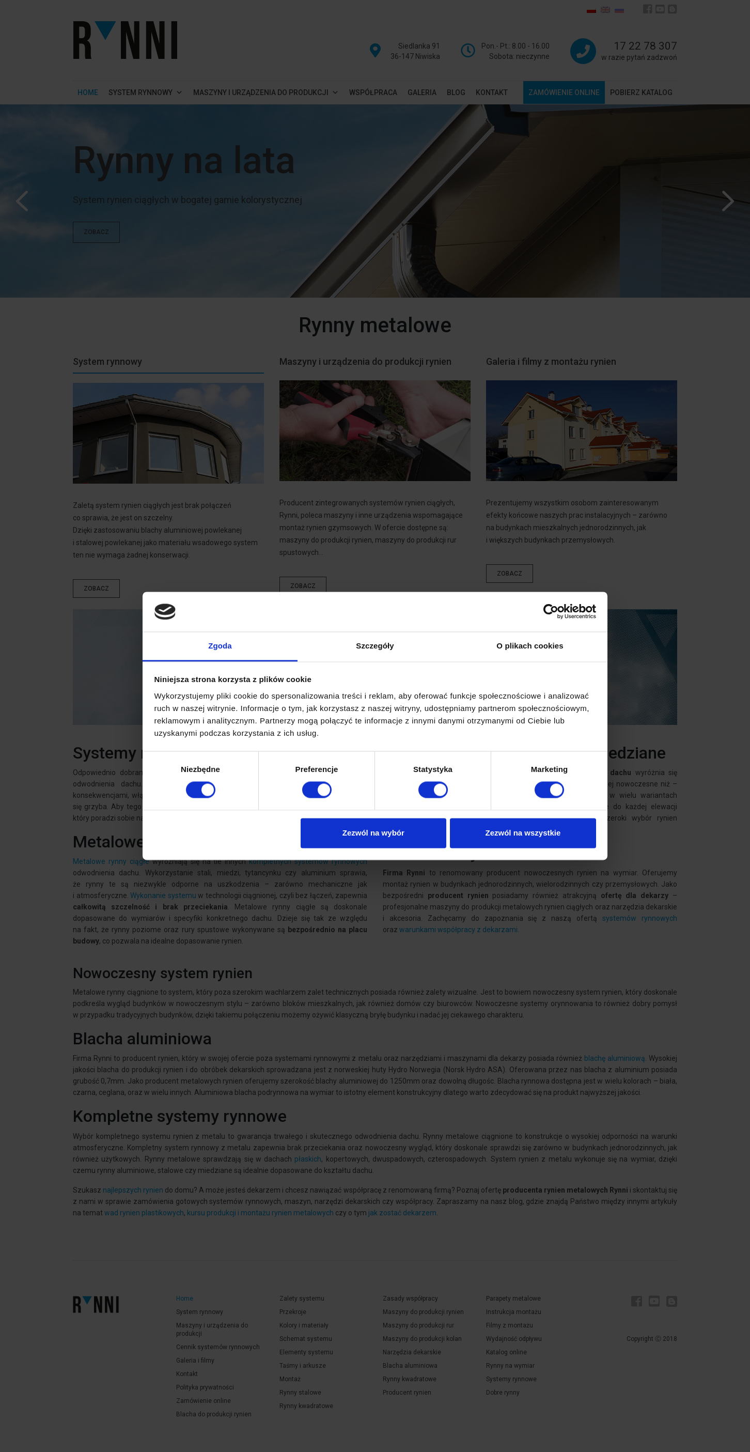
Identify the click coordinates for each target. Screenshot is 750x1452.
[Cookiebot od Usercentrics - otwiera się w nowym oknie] (551, 612)
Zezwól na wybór (373, 832)
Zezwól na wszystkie (522, 832)
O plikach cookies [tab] (529, 645)
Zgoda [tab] (220, 645)
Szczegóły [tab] (375, 645)
